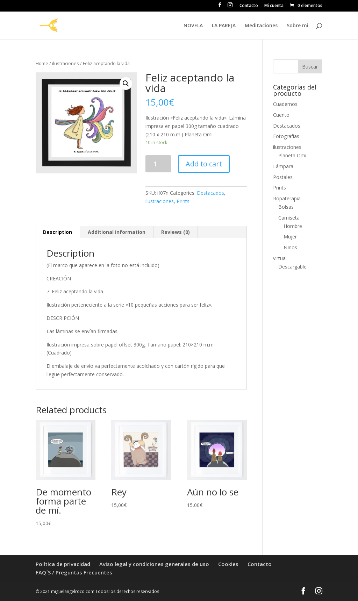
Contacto (248, 5)
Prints (183, 201)
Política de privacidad (63, 563)
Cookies (228, 563)
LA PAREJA (224, 26)
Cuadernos (285, 104)
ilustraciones (65, 63)
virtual (280, 258)
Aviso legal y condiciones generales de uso (154, 563)
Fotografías (286, 136)
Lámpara (283, 166)
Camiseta (289, 217)
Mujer (290, 236)
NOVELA (193, 26)
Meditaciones (261, 26)
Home (42, 63)
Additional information (116, 232)
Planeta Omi (292, 155)
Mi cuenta (274, 5)
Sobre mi (297, 26)
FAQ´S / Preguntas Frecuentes (74, 572)
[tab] (57, 232)
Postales (283, 177)
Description (57, 232)
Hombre (293, 226)
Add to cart (204, 164)
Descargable (292, 266)
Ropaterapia (287, 198)
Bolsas (286, 206)
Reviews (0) (175, 232)
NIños (290, 247)
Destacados (210, 192)
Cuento (281, 115)
